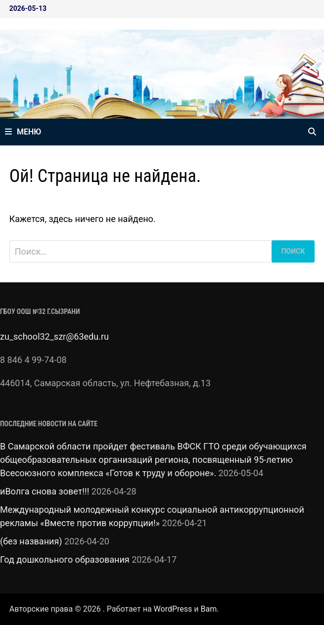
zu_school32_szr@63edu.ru (54, 336)
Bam (208, 609)
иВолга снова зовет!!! (44, 491)
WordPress (173, 609)
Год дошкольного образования (65, 559)
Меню (23, 131)
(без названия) (31, 541)
